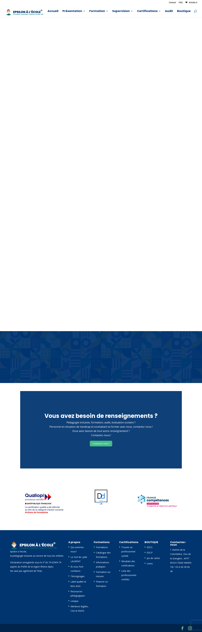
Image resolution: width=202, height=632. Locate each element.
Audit (169, 11)
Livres (150, 563)
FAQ (181, 3)
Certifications (147, 11)
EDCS (149, 547)
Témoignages (78, 576)
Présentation (72, 11)
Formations (102, 547)
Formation (97, 11)
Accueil (53, 11)
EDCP (150, 552)
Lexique (74, 601)
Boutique (184, 11)
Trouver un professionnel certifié (128, 551)
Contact (172, 3)
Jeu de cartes (153, 558)
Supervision (121, 11)
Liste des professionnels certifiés (128, 575)
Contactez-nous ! (101, 443)
